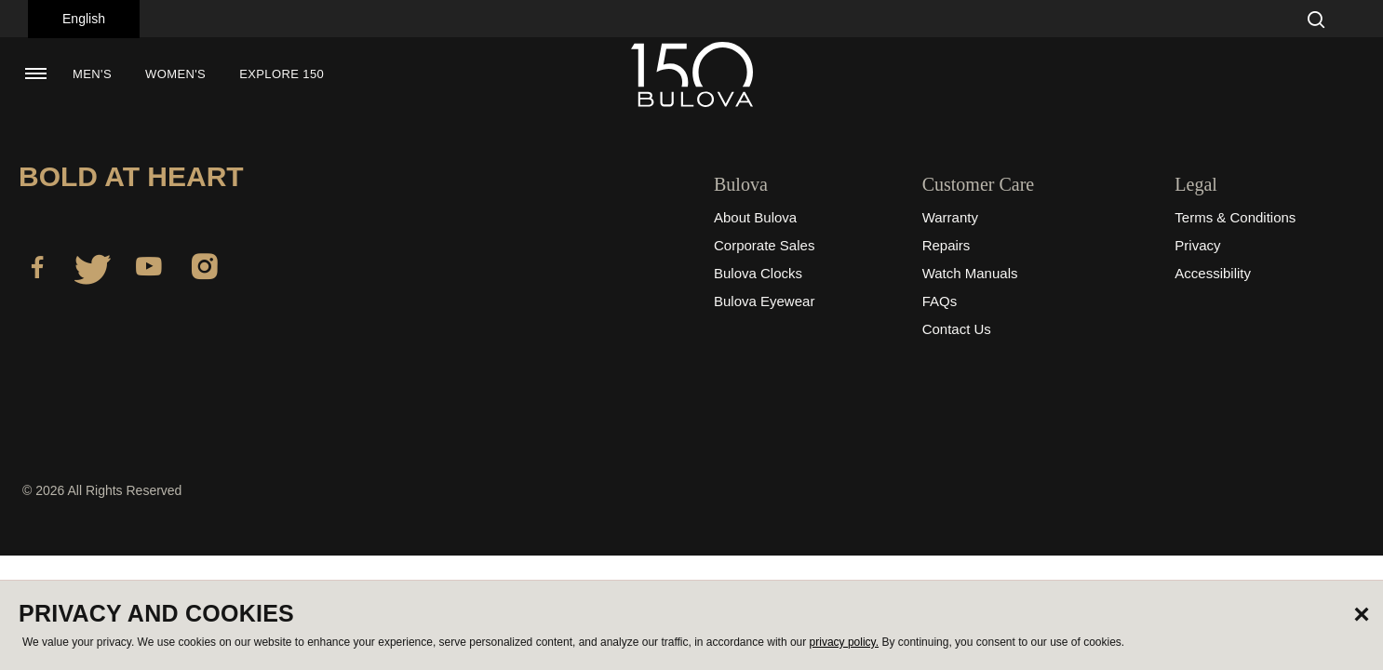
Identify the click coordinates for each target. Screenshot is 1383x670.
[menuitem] (92, 74)
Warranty (950, 217)
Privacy (1197, 245)
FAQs (940, 301)
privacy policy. (844, 642)
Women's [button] (175, 74)
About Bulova (755, 217)
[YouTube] (149, 269)
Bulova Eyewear (764, 301)
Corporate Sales (764, 245)
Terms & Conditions (1235, 217)
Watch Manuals (970, 273)
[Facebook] (37, 269)
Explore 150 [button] (281, 74)
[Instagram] (204, 269)
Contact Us (956, 329)
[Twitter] (93, 269)
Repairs (946, 245)
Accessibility (1213, 273)
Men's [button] (92, 74)
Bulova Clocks (758, 273)
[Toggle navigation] (35, 73)
